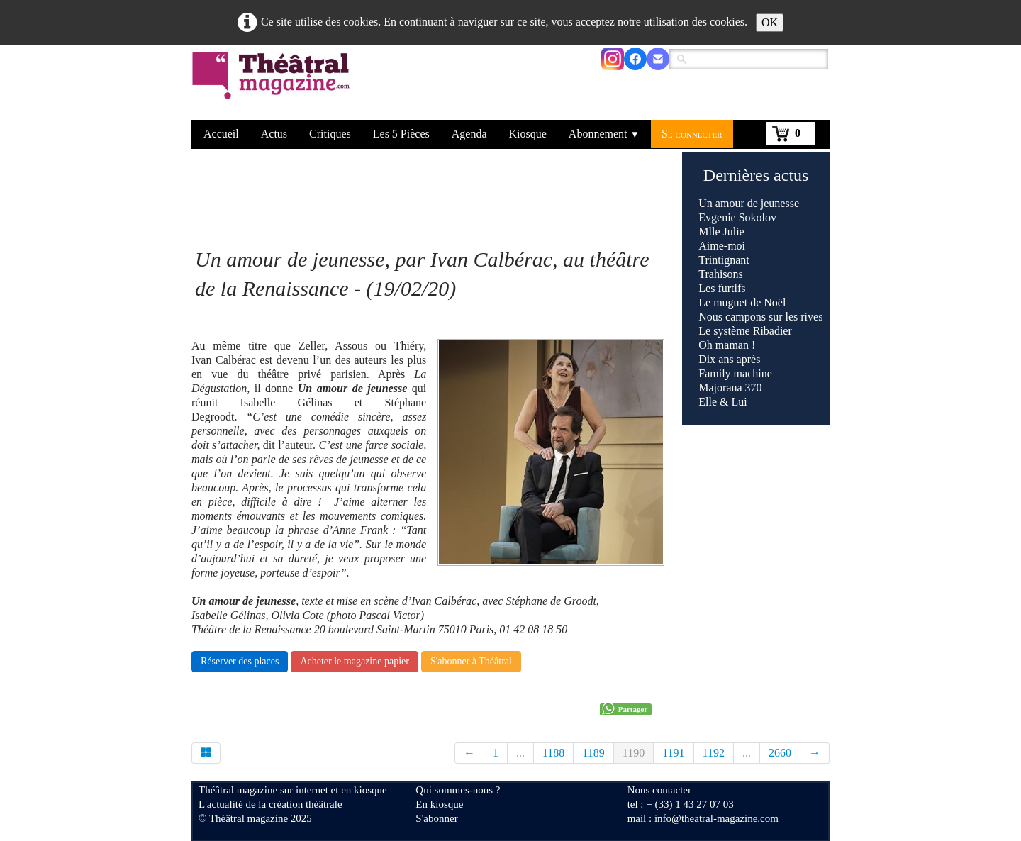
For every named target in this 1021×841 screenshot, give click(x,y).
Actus (274, 134)
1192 (714, 753)
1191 (673, 753)
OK (769, 22)
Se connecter (692, 134)
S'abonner (436, 818)
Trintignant (723, 260)
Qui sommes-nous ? (457, 790)
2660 (780, 753)
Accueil (221, 134)
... (520, 753)
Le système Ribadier (746, 331)
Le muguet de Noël (742, 302)
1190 (634, 753)
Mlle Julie (721, 231)
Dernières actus (756, 175)
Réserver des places (240, 661)
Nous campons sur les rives (760, 317)
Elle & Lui (722, 402)
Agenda (469, 134)
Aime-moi (721, 246)
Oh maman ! (726, 345)
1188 (553, 753)
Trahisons (720, 274)
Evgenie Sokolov (737, 217)
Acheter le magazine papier (354, 661)
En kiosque (439, 804)
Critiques (330, 134)
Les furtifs (721, 288)
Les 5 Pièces (401, 134)
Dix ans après (729, 359)
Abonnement (604, 134)
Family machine (735, 373)
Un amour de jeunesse (748, 203)
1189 (593, 753)
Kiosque (528, 134)
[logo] (273, 84)
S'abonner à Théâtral (471, 661)
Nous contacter (659, 790)
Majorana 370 (729, 387)
